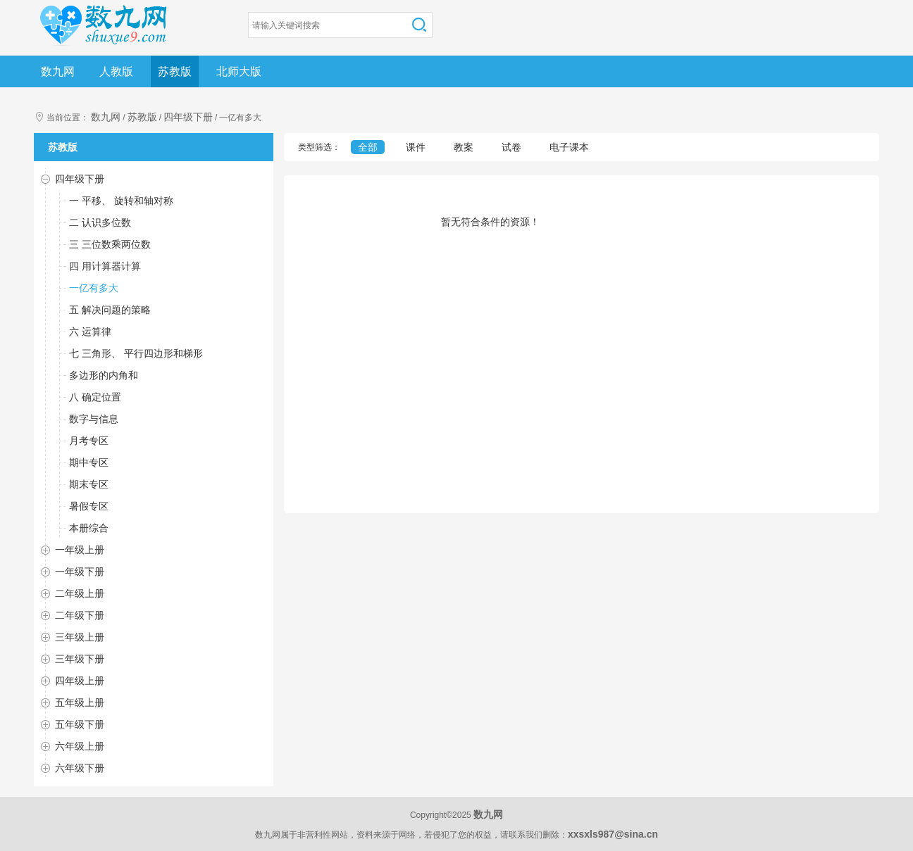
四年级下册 (188, 116)
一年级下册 (79, 571)
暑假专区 (88, 506)
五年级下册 (79, 724)
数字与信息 (93, 418)
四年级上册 (79, 680)
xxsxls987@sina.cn (613, 834)
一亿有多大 (93, 288)
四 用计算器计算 (105, 266)
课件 (416, 147)
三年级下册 (79, 658)
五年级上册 (79, 702)
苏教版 (175, 71)
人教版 (116, 71)
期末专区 (88, 484)
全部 (368, 147)
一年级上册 (79, 549)
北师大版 (238, 71)
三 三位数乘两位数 (110, 244)
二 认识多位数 (100, 222)
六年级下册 (79, 768)
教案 (463, 147)
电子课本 (569, 147)
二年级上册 (79, 593)
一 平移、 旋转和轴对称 (121, 200)
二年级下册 (79, 615)
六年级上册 (79, 746)
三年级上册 (79, 637)
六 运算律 (90, 331)
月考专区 (88, 440)
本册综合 (88, 528)
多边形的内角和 (103, 375)
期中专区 (88, 462)
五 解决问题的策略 (110, 309)
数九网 (58, 71)
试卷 (511, 147)
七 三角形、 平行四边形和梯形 (136, 353)
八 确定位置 (95, 397)
